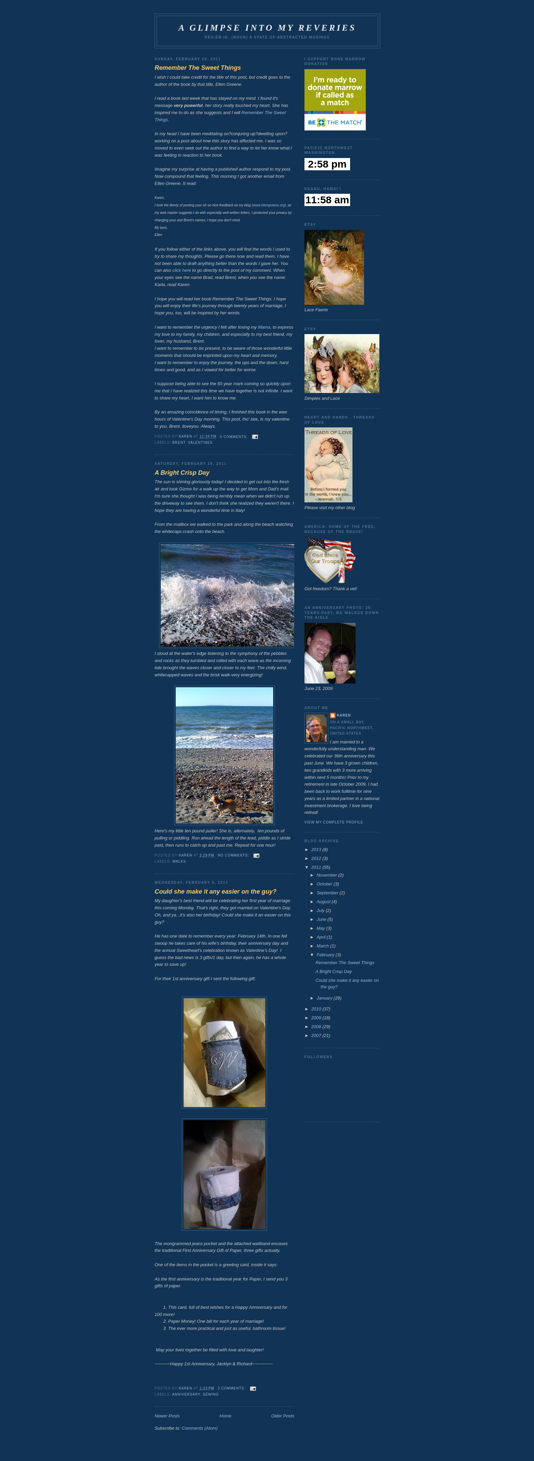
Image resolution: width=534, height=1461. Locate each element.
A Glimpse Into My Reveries (267, 28)
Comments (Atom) (200, 1428)
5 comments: (234, 437)
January (325, 998)
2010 (317, 1008)
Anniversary (186, 1394)
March (323, 945)
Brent (178, 442)
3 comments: (232, 1388)
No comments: (234, 855)
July (321, 910)
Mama (264, 327)
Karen (344, 715)
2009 (317, 1017)
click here (181, 270)
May (321, 928)
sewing (211, 1394)
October (325, 883)
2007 (317, 1035)
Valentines (200, 442)
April (322, 937)
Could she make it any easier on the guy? (216, 891)
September (328, 892)
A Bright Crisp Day (182, 472)
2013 (317, 849)
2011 (317, 867)
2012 (317, 858)
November (328, 875)
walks (179, 861)
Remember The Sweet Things (198, 67)
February (326, 954)
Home (226, 1415)
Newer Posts (167, 1415)
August (324, 901)
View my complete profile (333, 822)
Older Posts (282, 1415)
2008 (317, 1026)
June (322, 919)
